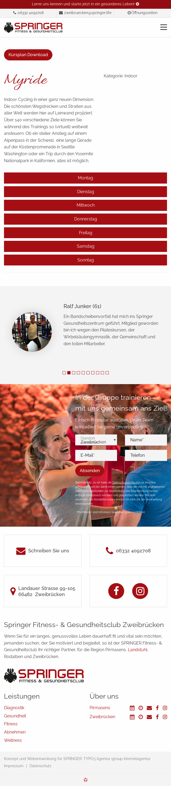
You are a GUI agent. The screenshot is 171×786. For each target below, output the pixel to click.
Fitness (11, 723)
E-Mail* (87, 455)
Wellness (13, 740)
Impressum (13, 766)
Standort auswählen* (90, 440)
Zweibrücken (102, 716)
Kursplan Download (28, 54)
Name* (137, 439)
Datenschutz (40, 766)
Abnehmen (15, 732)
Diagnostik (14, 707)
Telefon (137, 455)
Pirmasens (100, 707)
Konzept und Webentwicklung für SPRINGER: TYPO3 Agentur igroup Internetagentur (77, 759)
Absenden (90, 470)
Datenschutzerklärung (126, 482)
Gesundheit (15, 715)
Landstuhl (137, 649)
